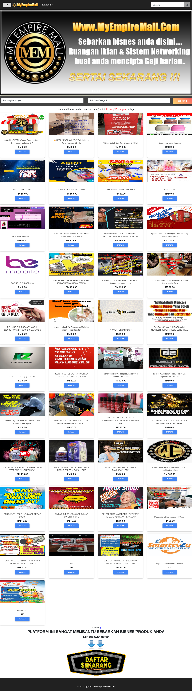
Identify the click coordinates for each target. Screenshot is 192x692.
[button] (14, 53)
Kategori (48, 4)
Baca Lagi (22, 152)
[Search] (167, 4)
